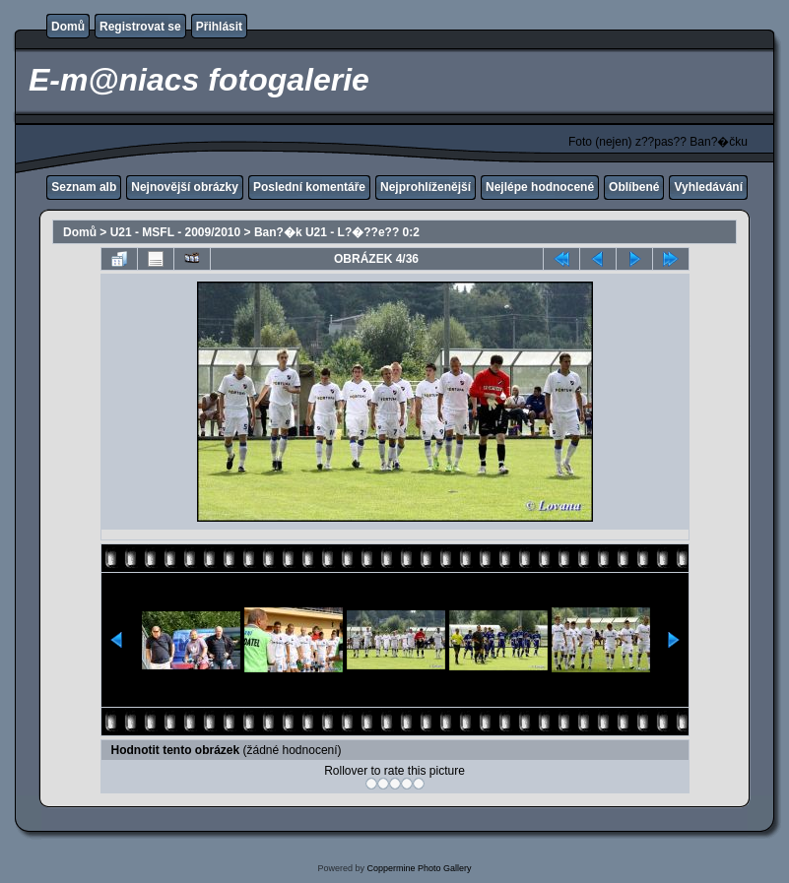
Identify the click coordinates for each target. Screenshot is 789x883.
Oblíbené (634, 187)
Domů (68, 26)
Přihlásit (219, 26)
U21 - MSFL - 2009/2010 (175, 232)
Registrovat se (140, 26)
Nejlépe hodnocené (540, 187)
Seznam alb (83, 187)
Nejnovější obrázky (184, 187)
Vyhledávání (708, 187)
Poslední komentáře (309, 187)
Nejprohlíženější (425, 187)
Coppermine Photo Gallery (418, 868)
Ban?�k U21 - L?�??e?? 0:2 (337, 232)
